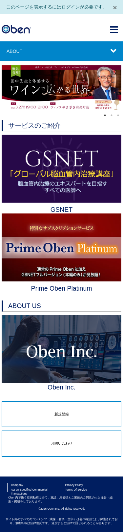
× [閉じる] (115, 7)
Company (17, 485)
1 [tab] (105, 115)
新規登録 (61, 414)
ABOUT (14, 51)
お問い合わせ (61, 443)
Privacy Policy (74, 485)
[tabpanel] (61, 88)
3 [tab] (118, 115)
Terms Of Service (76, 489)
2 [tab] (111, 115)
